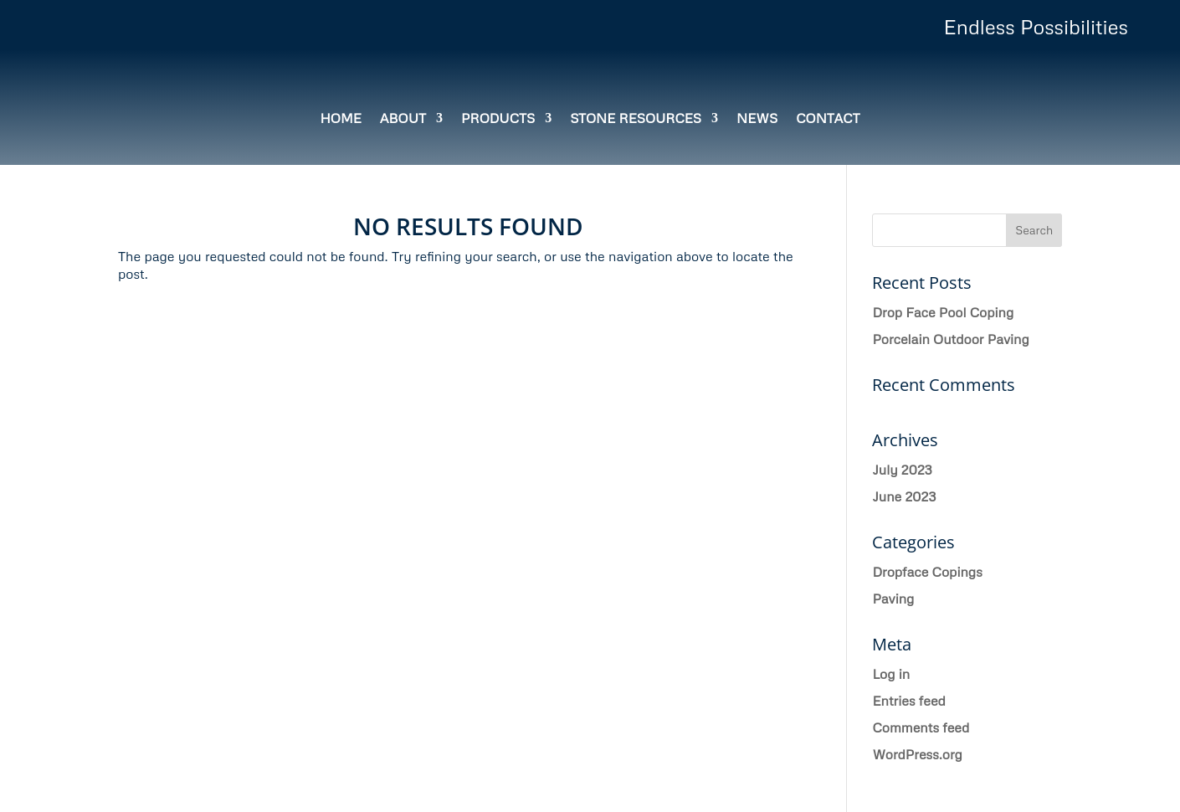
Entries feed (909, 700)
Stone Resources (635, 118)
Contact (827, 118)
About (403, 118)
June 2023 (904, 496)
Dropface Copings (927, 571)
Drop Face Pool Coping (942, 312)
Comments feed (920, 727)
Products (498, 118)
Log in (891, 674)
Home (340, 118)
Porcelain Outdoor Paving (950, 339)
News (756, 118)
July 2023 (901, 469)
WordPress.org (917, 754)
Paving (893, 598)
